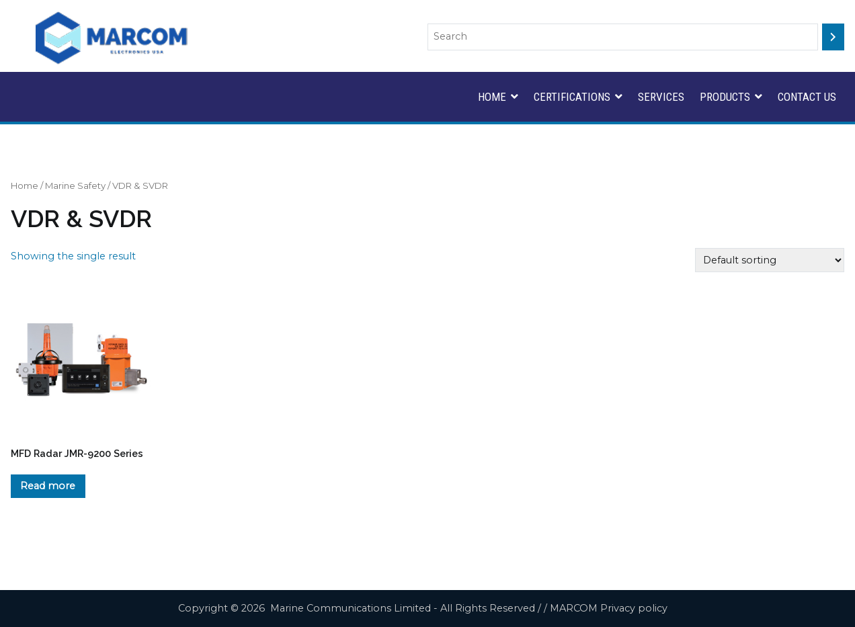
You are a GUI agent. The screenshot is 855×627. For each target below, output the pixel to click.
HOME (492, 96)
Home (24, 185)
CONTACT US (807, 96)
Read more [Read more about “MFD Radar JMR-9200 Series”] (47, 486)
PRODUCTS (725, 96)
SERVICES (661, 96)
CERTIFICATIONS (572, 96)
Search (827, 9)
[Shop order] (769, 260)
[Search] (833, 37)
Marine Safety (75, 185)
